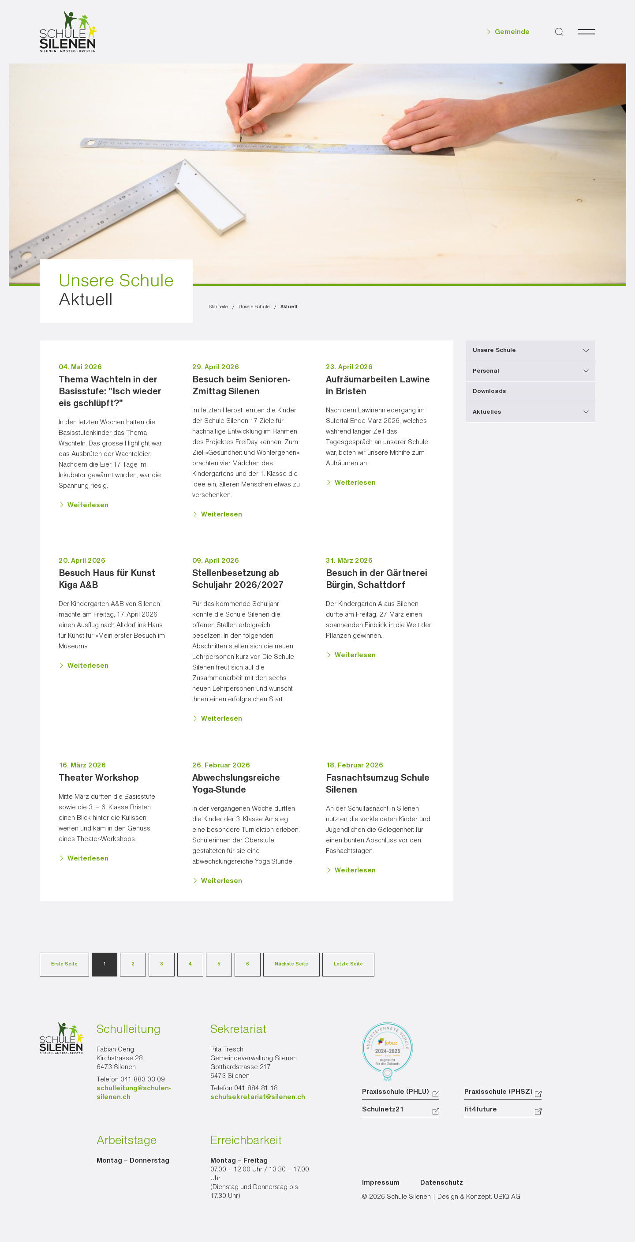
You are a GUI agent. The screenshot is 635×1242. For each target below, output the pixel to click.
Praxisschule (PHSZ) (498, 1092)
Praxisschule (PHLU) (395, 1092)
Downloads (489, 391)
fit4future (480, 1110)
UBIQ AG (507, 1197)
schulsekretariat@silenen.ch (257, 1097)
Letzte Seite (348, 964)
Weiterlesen (87, 505)
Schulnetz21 (383, 1110)
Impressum (381, 1183)
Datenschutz (441, 1183)
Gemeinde (512, 32)
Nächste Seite (291, 964)
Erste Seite (64, 964)
